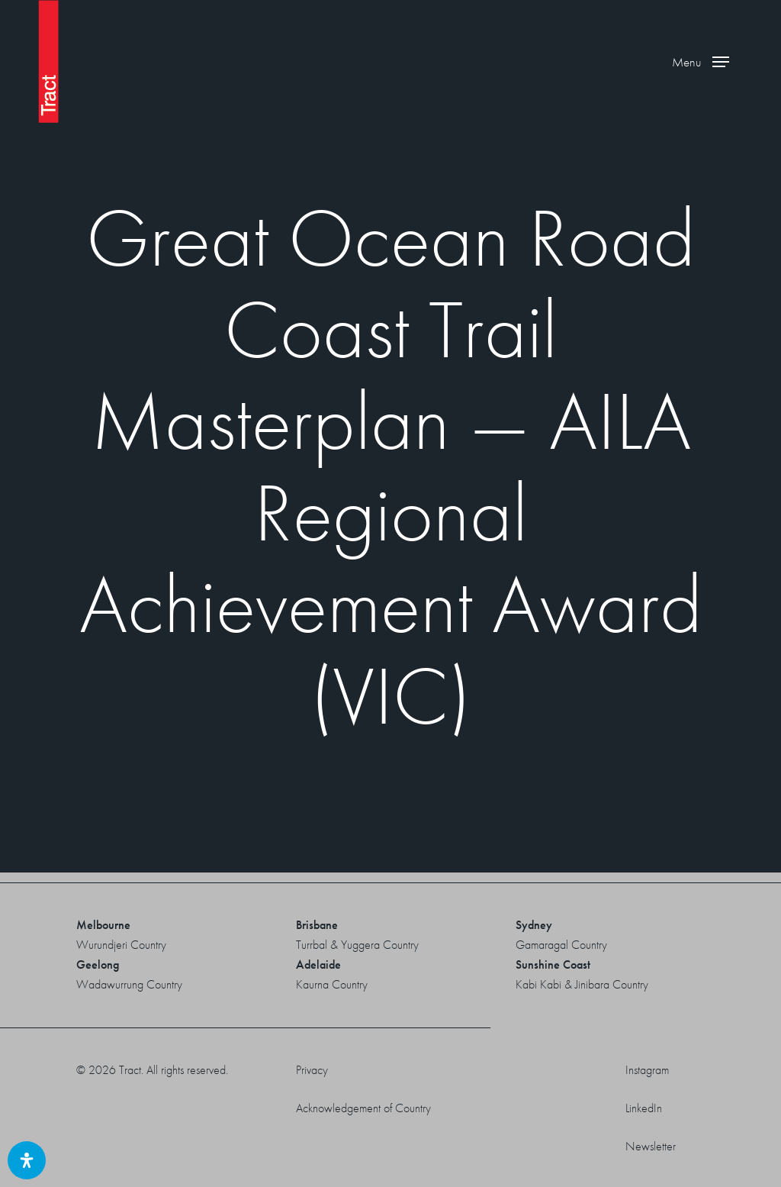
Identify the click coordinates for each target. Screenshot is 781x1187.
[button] (700, 61)
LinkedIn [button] (643, 1108)
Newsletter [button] (650, 1146)
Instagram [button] (647, 1070)
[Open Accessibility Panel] (27, 1160)
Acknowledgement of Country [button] (363, 1108)
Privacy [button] (312, 1070)
